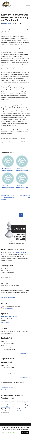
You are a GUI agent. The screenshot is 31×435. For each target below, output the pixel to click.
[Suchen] (21, 215)
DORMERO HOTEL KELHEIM (9, 317)
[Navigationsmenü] (28, 4)
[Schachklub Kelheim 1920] (6, 4)
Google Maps (5, 322)
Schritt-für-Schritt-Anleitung (22, 410)
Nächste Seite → (25, 353)
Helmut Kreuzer (7, 23)
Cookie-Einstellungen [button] (13, 432)
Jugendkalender (5, 390)
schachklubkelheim (8, 308)
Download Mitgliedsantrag (8, 297)
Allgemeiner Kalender (7, 387)
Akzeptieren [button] (25, 432)
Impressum (15, 424)
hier (11, 333)
